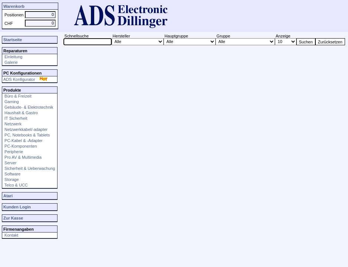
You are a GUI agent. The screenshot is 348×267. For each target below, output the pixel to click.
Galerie (10, 62)
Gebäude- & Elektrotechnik (28, 107)
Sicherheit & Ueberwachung (29, 168)
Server (9, 163)
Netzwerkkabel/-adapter (25, 129)
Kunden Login (17, 207)
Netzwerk (12, 124)
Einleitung (12, 57)
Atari (8, 196)
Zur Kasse (13, 218)
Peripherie (13, 151)
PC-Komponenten (20, 146)
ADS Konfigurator (26, 79)
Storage (11, 179)
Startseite (12, 39)
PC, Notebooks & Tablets (26, 135)
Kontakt (10, 235)
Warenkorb (13, 6)
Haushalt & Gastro (20, 113)
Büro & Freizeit (17, 96)
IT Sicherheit (15, 118)
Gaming (11, 101)
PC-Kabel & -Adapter (23, 140)
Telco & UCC (15, 185)
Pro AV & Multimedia (22, 157)
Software (11, 174)
